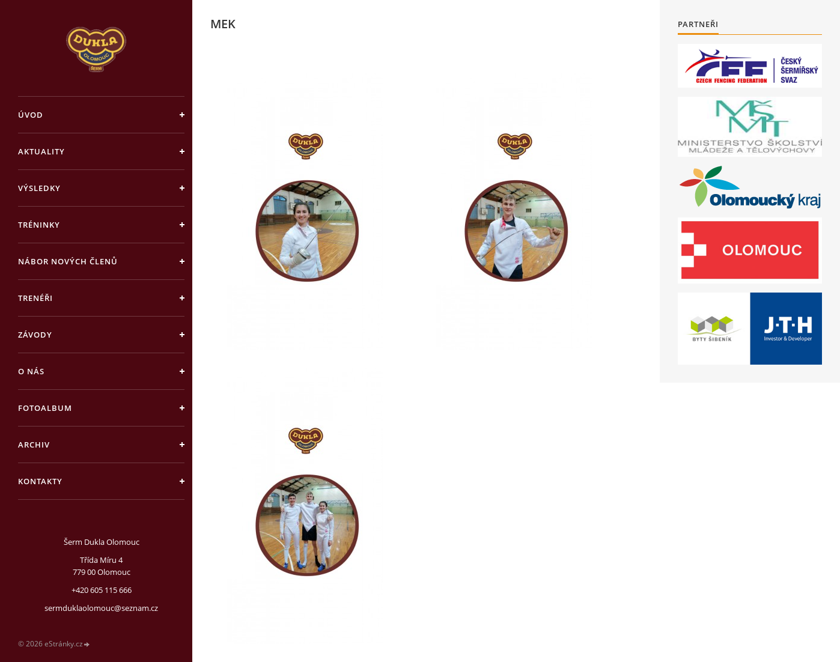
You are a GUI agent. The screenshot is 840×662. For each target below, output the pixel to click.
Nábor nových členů (68, 261)
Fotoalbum (45, 407)
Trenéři (35, 298)
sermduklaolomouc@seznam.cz (101, 608)
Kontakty (40, 481)
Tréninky (39, 224)
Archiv (34, 444)
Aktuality (41, 151)
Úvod (30, 114)
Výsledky (39, 188)
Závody (35, 334)
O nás (31, 371)
